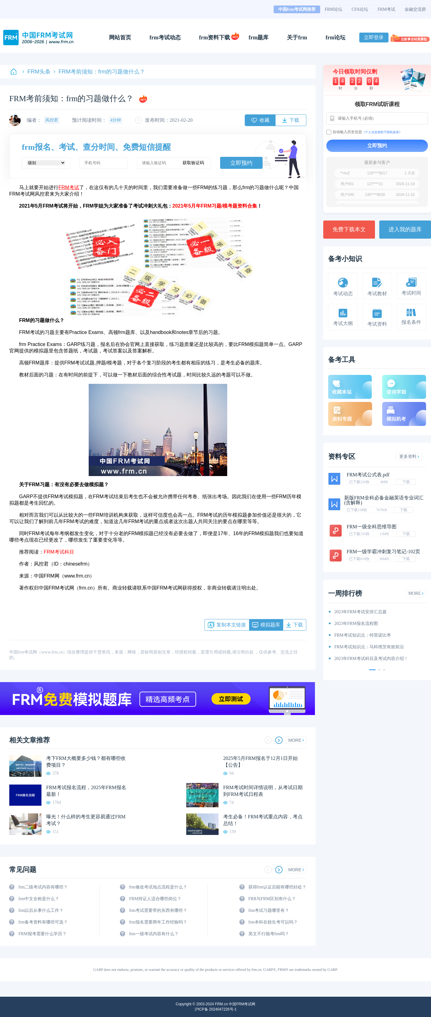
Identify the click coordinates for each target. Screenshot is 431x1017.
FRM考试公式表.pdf (368, 474)
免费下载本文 (349, 229)
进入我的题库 (405, 229)
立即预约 (241, 163)
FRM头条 (36, 72)
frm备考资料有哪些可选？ (43, 922)
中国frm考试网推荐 (297, 9)
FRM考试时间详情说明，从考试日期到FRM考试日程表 (263, 791)
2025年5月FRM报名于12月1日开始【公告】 (260, 762)
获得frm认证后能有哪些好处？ (277, 887)
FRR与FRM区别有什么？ (272, 898)
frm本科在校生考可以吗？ (273, 922)
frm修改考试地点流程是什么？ (158, 887)
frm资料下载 (214, 37)
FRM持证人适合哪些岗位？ (155, 898)
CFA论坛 (360, 9)
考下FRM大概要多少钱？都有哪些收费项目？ (86, 762)
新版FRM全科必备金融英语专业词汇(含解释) (384, 500)
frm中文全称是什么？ (38, 898)
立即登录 (374, 37)
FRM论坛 (334, 9)
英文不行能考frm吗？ (268, 934)
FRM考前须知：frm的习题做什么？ (99, 72)
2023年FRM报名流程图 (356, 623)
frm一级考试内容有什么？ (153, 934)
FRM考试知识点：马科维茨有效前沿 (369, 647)
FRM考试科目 (59, 551)
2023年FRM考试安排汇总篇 (360, 612)
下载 (406, 482)
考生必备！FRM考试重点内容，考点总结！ (263, 820)
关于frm (297, 37)
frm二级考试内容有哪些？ (43, 887)
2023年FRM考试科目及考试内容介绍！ (371, 658)
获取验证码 (193, 163)
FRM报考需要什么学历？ (42, 934)
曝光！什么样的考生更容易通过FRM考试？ (86, 820)
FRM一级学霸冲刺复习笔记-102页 (383, 551)
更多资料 (409, 456)
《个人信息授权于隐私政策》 (382, 132)
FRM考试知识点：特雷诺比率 (362, 635)
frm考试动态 (165, 37)
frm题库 (259, 37)
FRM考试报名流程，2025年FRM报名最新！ (86, 791)
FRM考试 (386, 9)
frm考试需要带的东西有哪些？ (158, 910)
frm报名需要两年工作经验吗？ (158, 922)
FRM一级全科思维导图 (372, 526)
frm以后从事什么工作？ (40, 910)
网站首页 (120, 37)
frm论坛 (335, 37)
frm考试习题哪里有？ (268, 910)
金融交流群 (415, 9)
